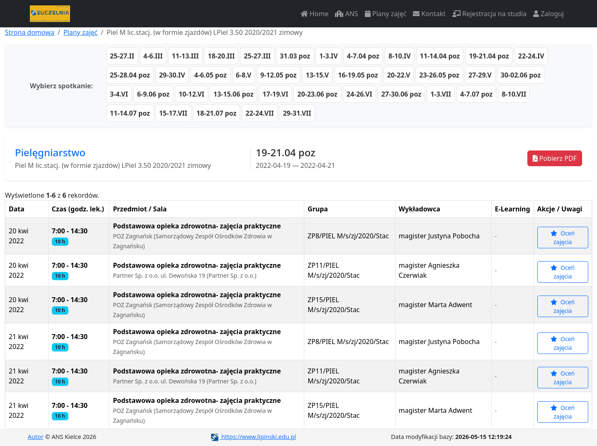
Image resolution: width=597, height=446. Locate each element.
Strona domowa (29, 32)
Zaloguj (548, 13)
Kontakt (429, 13)
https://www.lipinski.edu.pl (252, 437)
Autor (36, 437)
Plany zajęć (385, 13)
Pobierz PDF (555, 158)
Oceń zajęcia (563, 237)
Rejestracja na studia (489, 13)
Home (315, 13)
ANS (346, 13)
